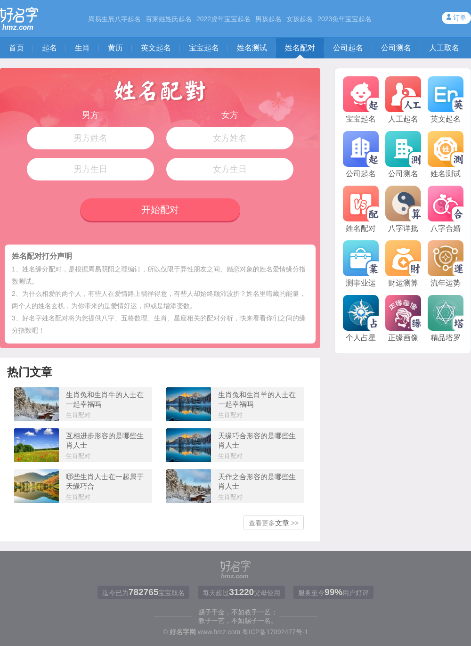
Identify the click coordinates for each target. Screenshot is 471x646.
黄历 (115, 48)
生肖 (82, 48)
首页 (16, 48)
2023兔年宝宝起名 (344, 19)
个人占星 (361, 318)
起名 (49, 48)
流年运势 (445, 263)
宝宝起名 (204, 48)
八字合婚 (445, 209)
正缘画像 (403, 318)
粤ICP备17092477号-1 (275, 632)
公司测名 (396, 48)
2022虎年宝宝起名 (223, 19)
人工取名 (444, 48)
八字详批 (403, 209)
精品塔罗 (445, 318)
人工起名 (403, 99)
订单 (459, 17)
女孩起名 (299, 19)
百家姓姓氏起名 (169, 19)
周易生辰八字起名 (114, 19)
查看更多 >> (274, 523)
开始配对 (160, 209)
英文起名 (156, 48)
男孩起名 (268, 19)
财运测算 (403, 263)
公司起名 (348, 48)
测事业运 (361, 263)
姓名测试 (252, 48)
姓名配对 (300, 48)
